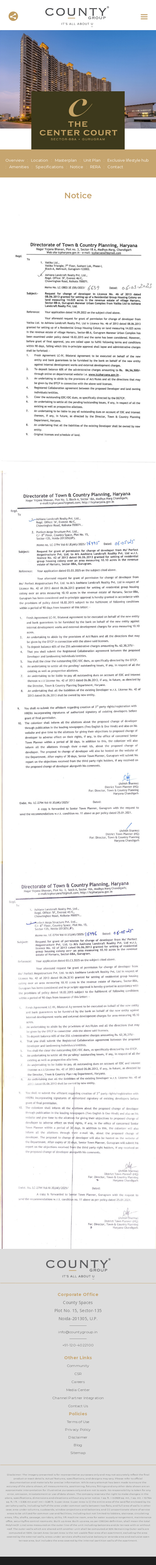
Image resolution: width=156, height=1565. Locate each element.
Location (39, 160)
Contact (115, 166)
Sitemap (78, 1452)
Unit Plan (92, 160)
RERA (95, 166)
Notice (76, 166)
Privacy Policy (78, 1429)
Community (78, 1365)
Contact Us (78, 1406)
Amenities (19, 166)
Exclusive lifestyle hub (128, 160)
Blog (78, 1445)
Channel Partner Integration (78, 1398)
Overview (14, 160)
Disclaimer (77, 1437)
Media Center (78, 1390)
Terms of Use (78, 1421)
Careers (78, 1381)
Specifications (49, 166)
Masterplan (66, 160)
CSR (78, 1373)
